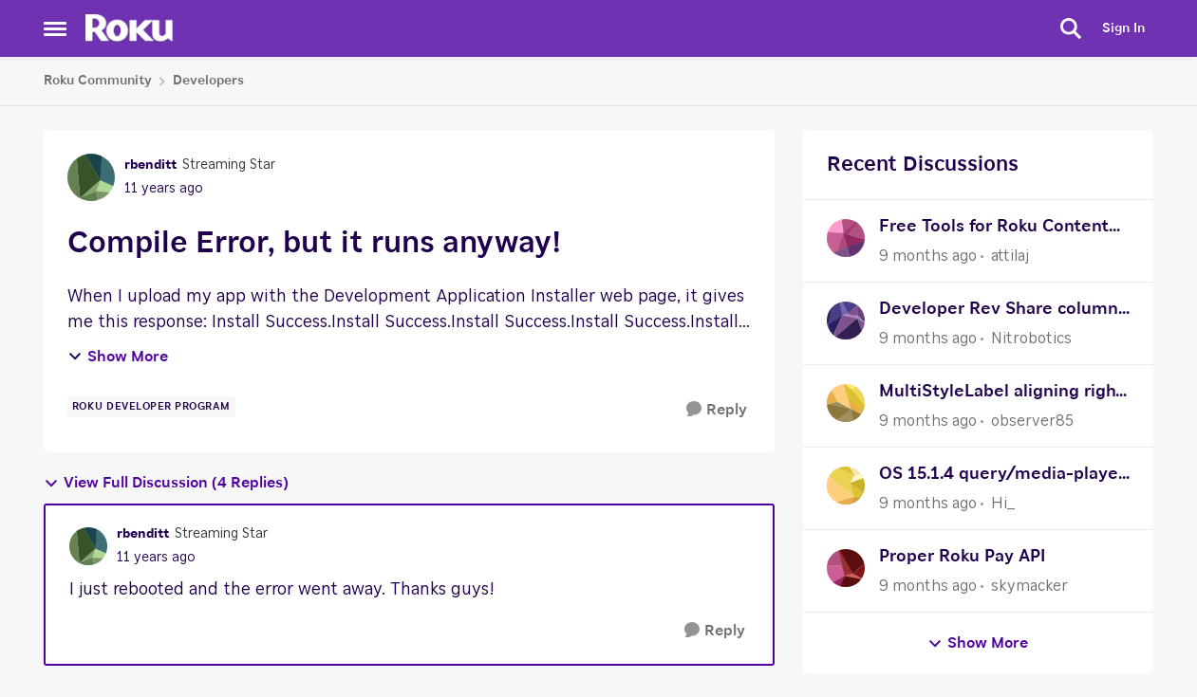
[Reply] (717, 410)
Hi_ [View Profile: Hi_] (1003, 503)
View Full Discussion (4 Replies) (166, 483)
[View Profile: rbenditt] (91, 177)
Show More (117, 356)
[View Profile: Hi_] (846, 485)
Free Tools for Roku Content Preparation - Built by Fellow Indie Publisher (996, 229)
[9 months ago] (928, 256)
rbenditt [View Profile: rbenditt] (151, 165)
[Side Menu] (55, 28)
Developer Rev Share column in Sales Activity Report (998, 311)
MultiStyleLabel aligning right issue (1001, 394)
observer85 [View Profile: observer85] (1032, 421)
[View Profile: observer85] (846, 403)
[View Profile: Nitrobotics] (846, 320)
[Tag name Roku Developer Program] (151, 406)
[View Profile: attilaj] (846, 238)
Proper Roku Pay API (962, 556)
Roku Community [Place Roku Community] (98, 80)
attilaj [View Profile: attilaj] (1010, 256)
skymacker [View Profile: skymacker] (1029, 586)
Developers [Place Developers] (208, 80)
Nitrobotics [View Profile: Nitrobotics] (1031, 338)
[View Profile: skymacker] (846, 568)
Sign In (1123, 28)
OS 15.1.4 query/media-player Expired (1002, 476)
